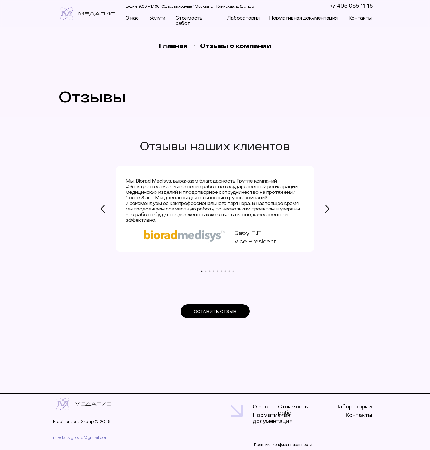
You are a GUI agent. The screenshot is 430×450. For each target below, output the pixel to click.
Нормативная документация (303, 17)
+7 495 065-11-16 (351, 6)
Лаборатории (243, 17)
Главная (173, 45)
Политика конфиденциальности (283, 444)
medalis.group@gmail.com (81, 437)
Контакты (360, 17)
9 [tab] (234, 272)
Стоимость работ (189, 20)
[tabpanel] (215, 213)
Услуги (157, 17)
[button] (215, 311)
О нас (132, 17)
